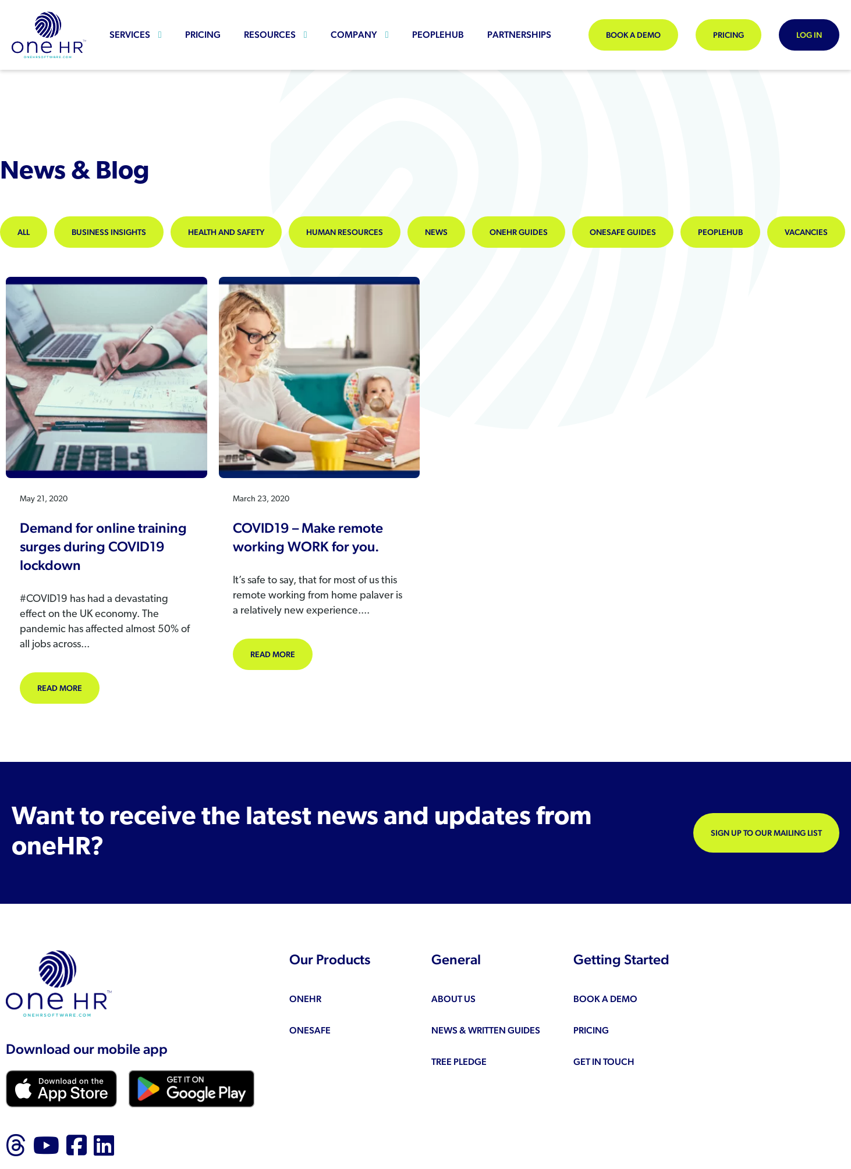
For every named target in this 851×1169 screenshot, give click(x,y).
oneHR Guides (519, 232)
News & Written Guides (485, 1030)
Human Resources (344, 232)
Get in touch (603, 1061)
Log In (809, 35)
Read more (68, 687)
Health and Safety (226, 232)
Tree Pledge (459, 1061)
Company (354, 34)
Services (129, 34)
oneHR (305, 998)
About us (453, 998)
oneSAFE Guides (623, 232)
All (23, 232)
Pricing (203, 34)
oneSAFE (310, 1030)
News (436, 232)
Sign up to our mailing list (766, 832)
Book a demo (633, 35)
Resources (270, 34)
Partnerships (519, 34)
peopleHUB (438, 34)
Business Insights (109, 232)
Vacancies (806, 232)
